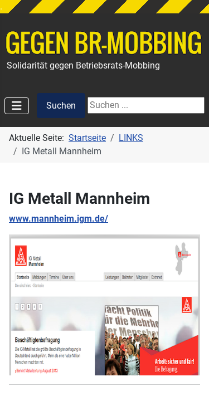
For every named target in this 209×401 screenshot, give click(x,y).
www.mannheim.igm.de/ (58, 218)
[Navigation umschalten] (16, 105)
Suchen (61, 105)
